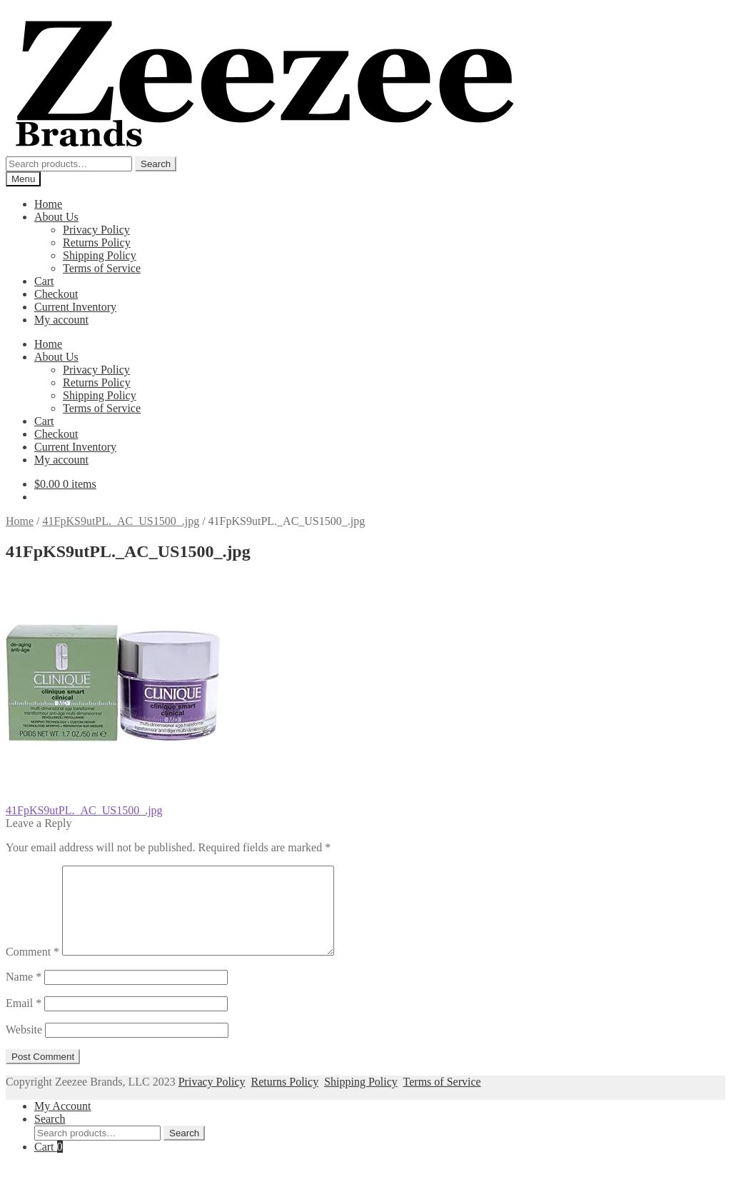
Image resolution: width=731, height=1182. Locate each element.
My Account (62, 1123)
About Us (56, 217)
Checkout (56, 294)
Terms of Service (102, 268)
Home (48, 204)
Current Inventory (75, 307)
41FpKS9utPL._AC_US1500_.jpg (121, 521)
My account (61, 320)
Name (23, 994)
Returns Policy (97, 242)
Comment (32, 969)
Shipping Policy (99, 255)
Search (156, 164)
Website (24, 1047)
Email (23, 1020)
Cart (44, 281)
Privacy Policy (96, 230)
